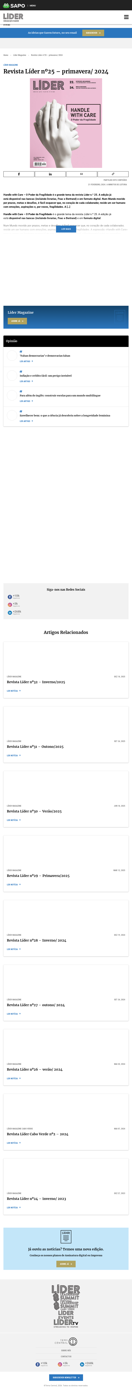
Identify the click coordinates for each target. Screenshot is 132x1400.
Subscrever (91, 33)
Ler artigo (25, 361)
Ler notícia (12, 691)
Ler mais (66, 229)
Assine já (15, 321)
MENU (33, 5)
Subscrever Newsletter (64, 1377)
